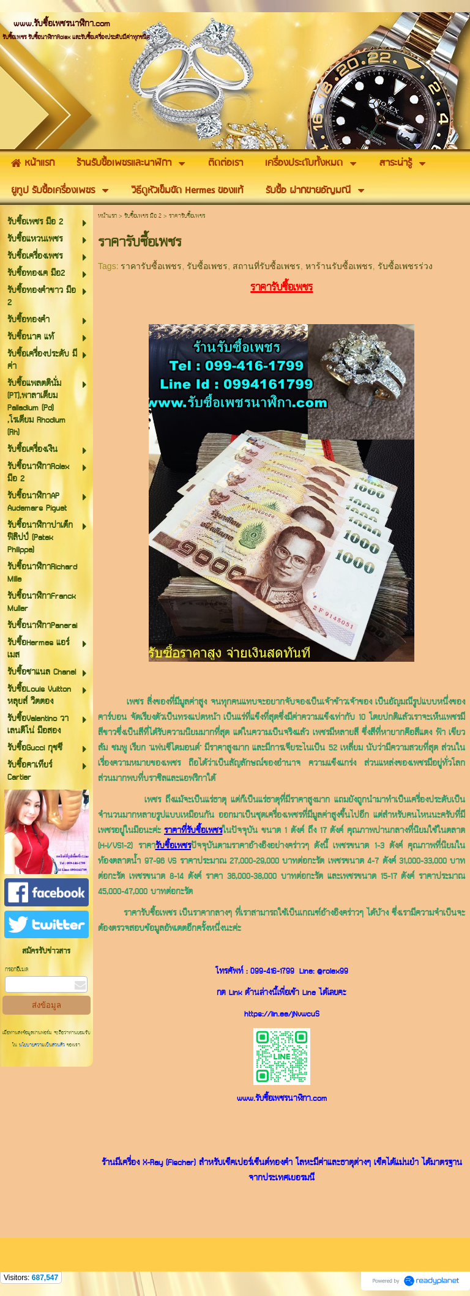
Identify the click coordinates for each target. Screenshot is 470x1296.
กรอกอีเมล (16, 970)
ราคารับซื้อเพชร (151, 266)
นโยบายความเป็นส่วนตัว (42, 1045)
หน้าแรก (107, 216)
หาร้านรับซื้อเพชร (339, 266)
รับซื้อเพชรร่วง (405, 266)
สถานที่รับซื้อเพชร (266, 266)
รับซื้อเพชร (207, 266)
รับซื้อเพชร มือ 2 (143, 216)
